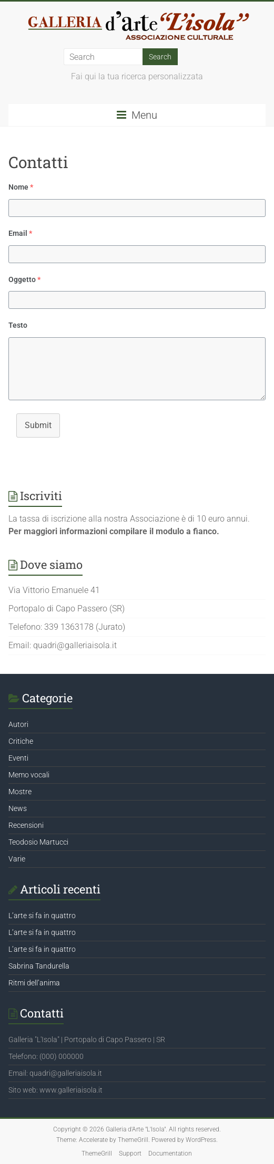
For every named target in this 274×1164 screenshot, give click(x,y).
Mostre (20, 791)
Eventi (18, 758)
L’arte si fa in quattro (42, 915)
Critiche (20, 741)
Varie (16, 859)
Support (130, 1153)
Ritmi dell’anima (34, 983)
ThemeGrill (97, 1153)
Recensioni (26, 825)
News (17, 808)
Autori (18, 724)
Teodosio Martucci (38, 842)
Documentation (170, 1153)
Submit (38, 425)
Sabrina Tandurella (38, 966)
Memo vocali (28, 775)
